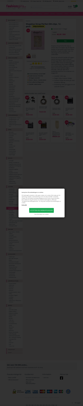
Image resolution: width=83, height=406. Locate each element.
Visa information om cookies (41, 214)
